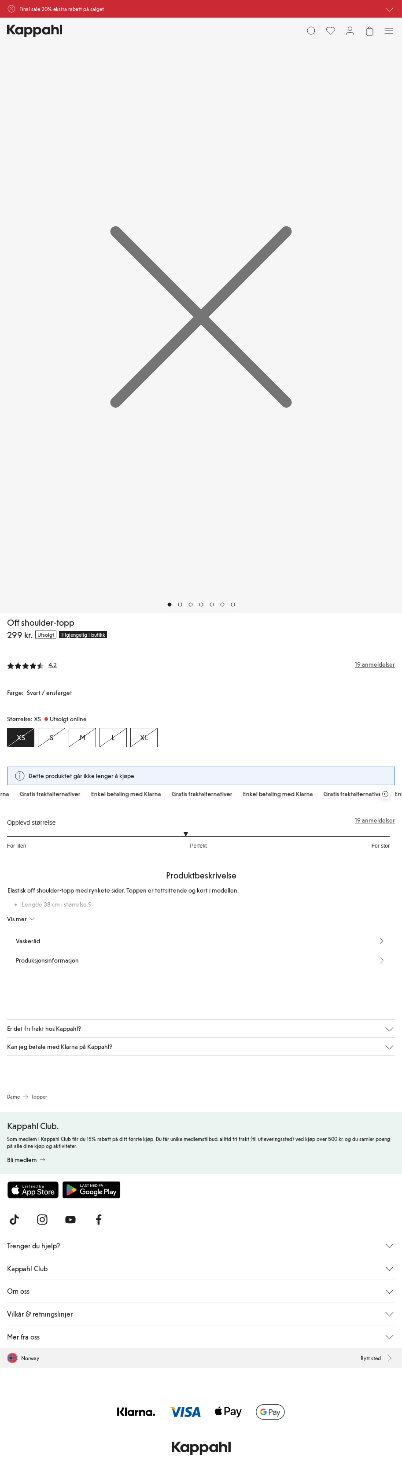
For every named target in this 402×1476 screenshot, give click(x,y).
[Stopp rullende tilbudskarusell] (385, 794)
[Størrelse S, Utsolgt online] (51, 737)
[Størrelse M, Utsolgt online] (82, 737)
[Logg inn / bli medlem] (350, 31)
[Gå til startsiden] (34, 31)
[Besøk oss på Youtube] (70, 1220)
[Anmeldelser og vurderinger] (201, 664)
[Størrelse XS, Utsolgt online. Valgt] (20, 737)
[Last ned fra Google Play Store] (92, 1190)
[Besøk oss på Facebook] (99, 1220)
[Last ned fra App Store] (33, 1190)
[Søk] (311, 31)
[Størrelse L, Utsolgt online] (113, 737)
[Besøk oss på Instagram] (42, 1220)
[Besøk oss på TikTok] (14, 1220)
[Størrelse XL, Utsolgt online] (144, 737)
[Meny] (388, 31)
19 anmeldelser (375, 820)
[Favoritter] (330, 31)
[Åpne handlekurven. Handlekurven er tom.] (369, 31)
